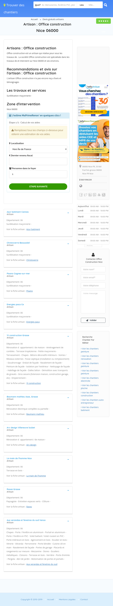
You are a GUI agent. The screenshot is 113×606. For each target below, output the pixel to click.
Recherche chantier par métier (88, 340)
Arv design (31, 444)
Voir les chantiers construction (89, 394)
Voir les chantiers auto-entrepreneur (92, 401)
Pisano (29, 291)
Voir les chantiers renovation (89, 357)
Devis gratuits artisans (53, 19)
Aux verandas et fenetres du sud (41, 564)
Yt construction (33, 383)
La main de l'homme (36, 475)
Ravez (29, 506)
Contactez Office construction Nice (93, 260)
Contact (84, 599)
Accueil (34, 19)
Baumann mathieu (35, 414)
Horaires (90, 245)
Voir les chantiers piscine (89, 387)
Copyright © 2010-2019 (31, 599)
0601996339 (85, 179)
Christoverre (32, 260)
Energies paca (33, 321)
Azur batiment (33, 229)
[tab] (38, 213)
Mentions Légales (67, 599)
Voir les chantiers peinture (89, 350)
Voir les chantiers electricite (89, 379)
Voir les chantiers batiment (89, 409)
